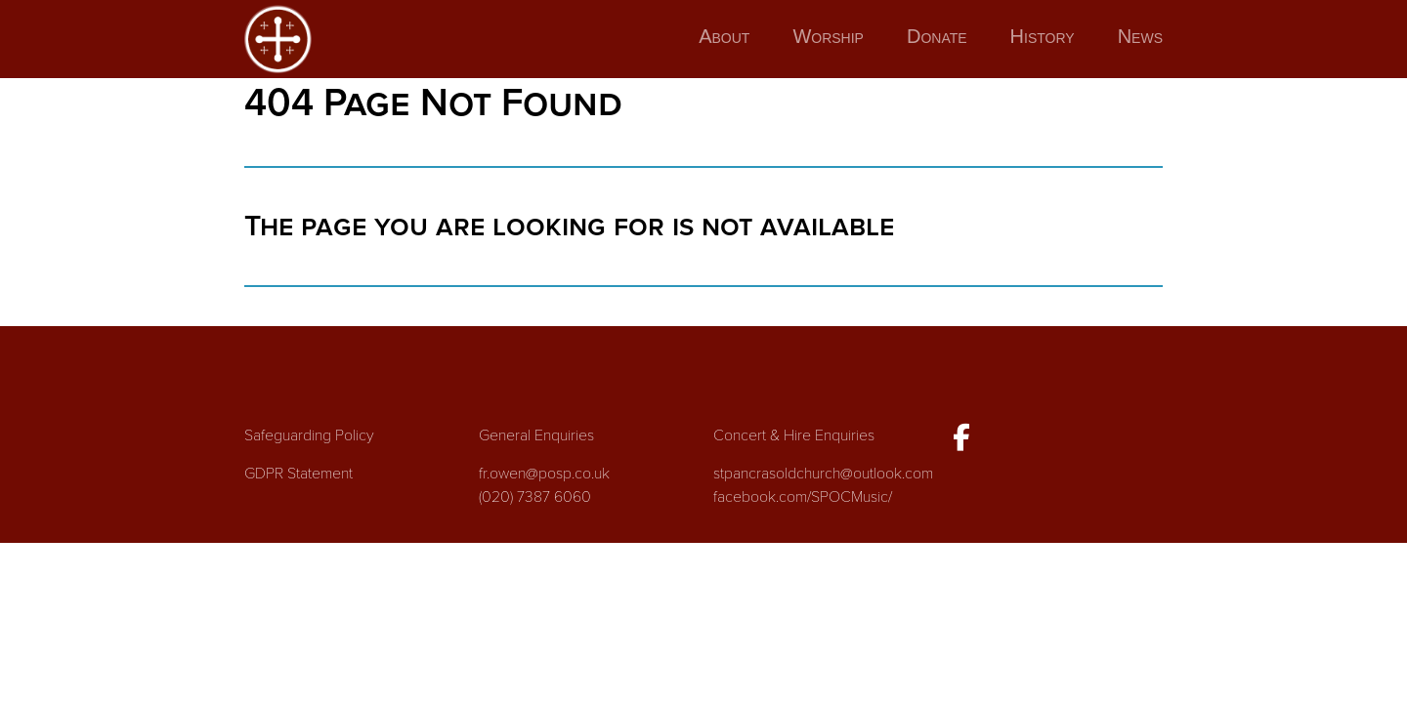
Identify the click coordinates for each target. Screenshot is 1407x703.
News (1140, 36)
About (724, 36)
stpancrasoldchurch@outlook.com (823, 473)
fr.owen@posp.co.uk (544, 473)
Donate (937, 36)
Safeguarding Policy (309, 435)
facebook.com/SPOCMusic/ (802, 497)
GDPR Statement (298, 473)
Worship (828, 36)
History (1042, 36)
